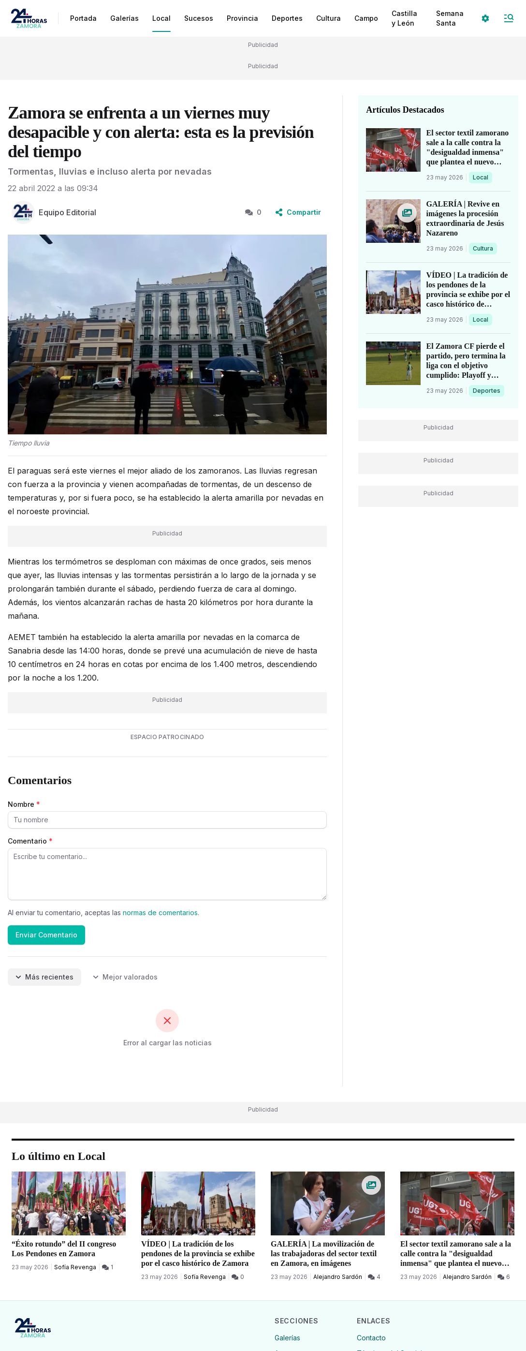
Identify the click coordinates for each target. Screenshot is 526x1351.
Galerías (124, 18)
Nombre (24, 804)
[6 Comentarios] (503, 1277)
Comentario (30, 841)
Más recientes (44, 977)
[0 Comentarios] (238, 1277)
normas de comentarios (160, 912)
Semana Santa (450, 18)
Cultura (484, 248)
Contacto (371, 1338)
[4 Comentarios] (374, 1277)
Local (482, 177)
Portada (83, 18)
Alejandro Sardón (337, 1276)
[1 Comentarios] (107, 1267)
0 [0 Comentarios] (253, 212)
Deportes (487, 390)
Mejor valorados (125, 977)
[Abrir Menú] (508, 18)
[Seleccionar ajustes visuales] (485, 18)
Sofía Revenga (75, 1267)
